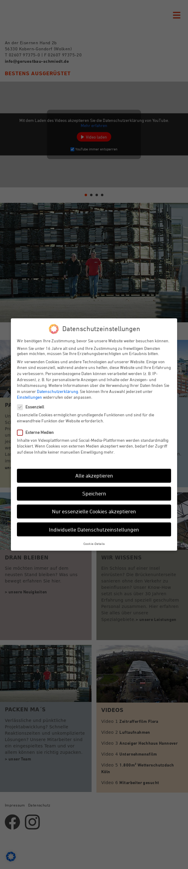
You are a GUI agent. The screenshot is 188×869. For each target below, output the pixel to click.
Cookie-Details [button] (94, 543)
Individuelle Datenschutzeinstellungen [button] (94, 529)
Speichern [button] (94, 493)
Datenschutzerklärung (57, 391)
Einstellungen (29, 397)
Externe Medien (38, 432)
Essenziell (33, 406)
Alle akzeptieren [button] (94, 475)
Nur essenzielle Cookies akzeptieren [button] (94, 511)
